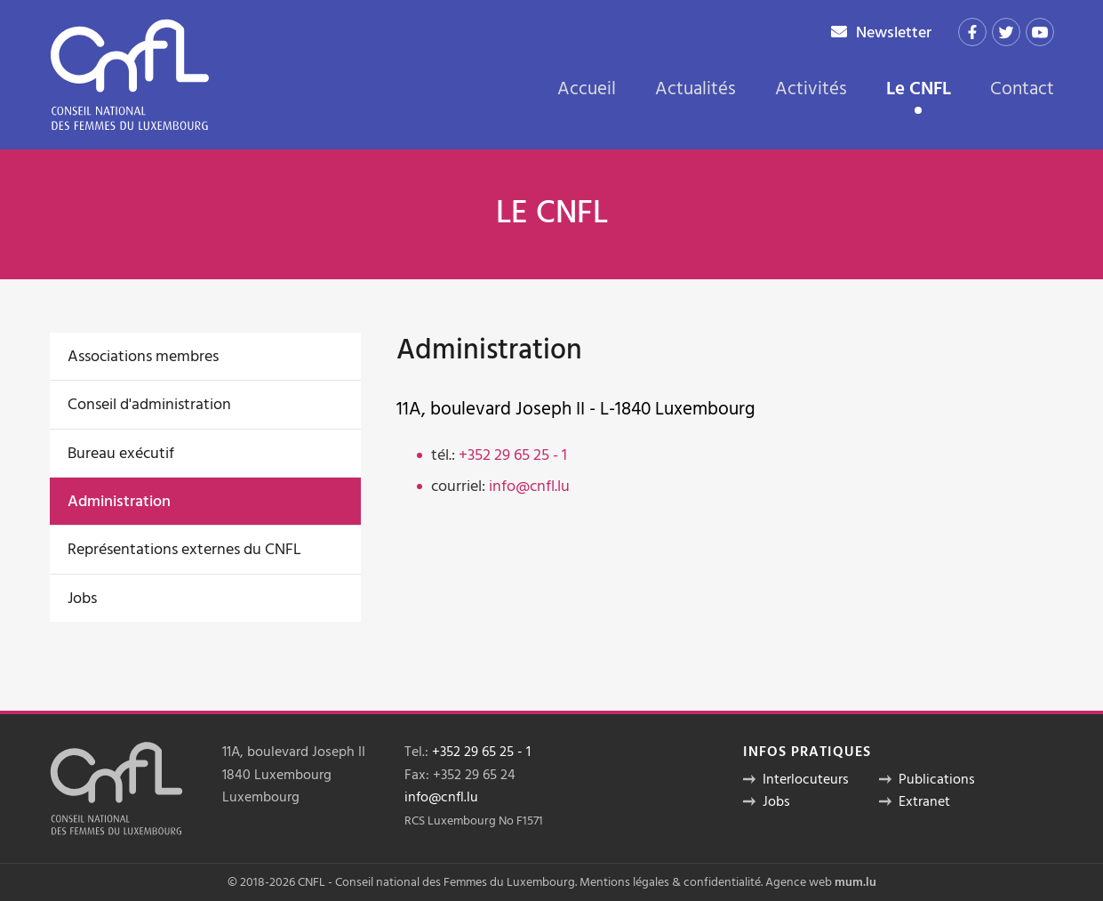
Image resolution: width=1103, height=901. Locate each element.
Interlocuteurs (806, 779)
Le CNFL (918, 90)
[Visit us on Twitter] (1006, 32)
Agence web (798, 882)
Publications (937, 779)
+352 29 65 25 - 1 (513, 455)
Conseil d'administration (149, 404)
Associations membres (143, 356)
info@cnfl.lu (529, 486)
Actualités (695, 89)
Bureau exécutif (121, 453)
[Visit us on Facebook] (972, 32)
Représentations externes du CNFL (184, 549)
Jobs (82, 598)
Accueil (586, 89)
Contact (1022, 89)
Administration (119, 501)
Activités (811, 89)
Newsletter (893, 32)
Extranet (924, 801)
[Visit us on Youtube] (1040, 32)
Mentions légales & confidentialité (670, 882)
